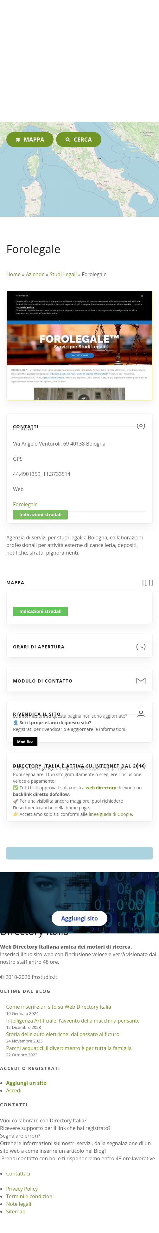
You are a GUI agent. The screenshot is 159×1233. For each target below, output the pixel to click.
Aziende (35, 274)
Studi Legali (63, 274)
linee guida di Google (110, 814)
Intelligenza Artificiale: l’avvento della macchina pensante (73, 1020)
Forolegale (25, 504)
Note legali (18, 1203)
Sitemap (15, 1211)
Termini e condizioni (30, 1196)
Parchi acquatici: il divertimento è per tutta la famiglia (68, 1048)
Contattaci (18, 1173)
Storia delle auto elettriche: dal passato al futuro (62, 1034)
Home (13, 274)
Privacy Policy (22, 1188)
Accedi (13, 1090)
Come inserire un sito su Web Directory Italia (58, 1006)
